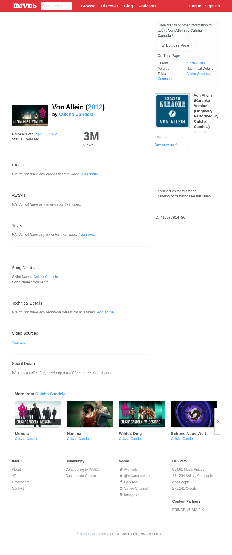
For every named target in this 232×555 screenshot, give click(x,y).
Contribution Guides (81, 476)
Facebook (129, 482)
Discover (109, 6)
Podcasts (147, 6)
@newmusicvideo (135, 476)
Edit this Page (175, 45)
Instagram (129, 495)
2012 (95, 107)
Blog (128, 6)
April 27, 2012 (46, 134)
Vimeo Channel (133, 488)
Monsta (22, 433)
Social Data (196, 63)
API (15, 476)
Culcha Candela (76, 114)
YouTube (19, 343)
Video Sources (198, 74)
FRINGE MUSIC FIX (188, 510)
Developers (21, 482)
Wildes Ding (130, 433)
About (16, 469)
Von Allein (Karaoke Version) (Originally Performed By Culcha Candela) (206, 111)
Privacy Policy (150, 534)
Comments (166, 79)
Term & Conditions (123, 534)
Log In (195, 6)
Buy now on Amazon (172, 144)
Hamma (74, 433)
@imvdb (128, 469)
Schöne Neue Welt (188, 433)
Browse (88, 6)
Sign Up (212, 6)
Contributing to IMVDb (82, 469)
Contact (18, 488)
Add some (89, 174)
